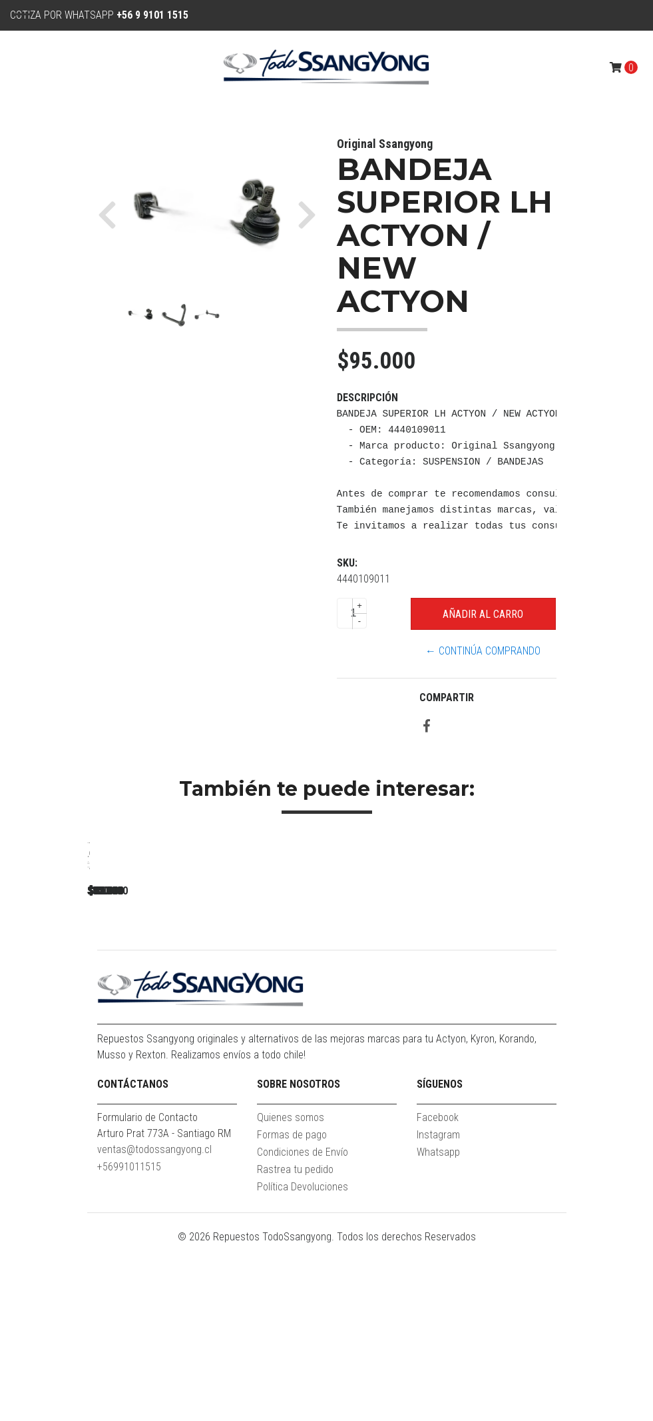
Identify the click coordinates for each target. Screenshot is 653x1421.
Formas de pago (292, 1310)
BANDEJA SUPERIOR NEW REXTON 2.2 (180, 1030)
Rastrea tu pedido (295, 1345)
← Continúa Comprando (483, 651)
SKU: (347, 563)
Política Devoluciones (302, 1362)
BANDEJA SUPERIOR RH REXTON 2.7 (367, 1030)
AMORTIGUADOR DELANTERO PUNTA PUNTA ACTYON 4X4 (553, 1036)
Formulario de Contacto (147, 1293)
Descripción (367, 397)
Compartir (446, 697)
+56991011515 (129, 1342)
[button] (112, 215)
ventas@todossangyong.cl (154, 1325)
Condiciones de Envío (302, 1328)
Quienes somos (290, 1293)
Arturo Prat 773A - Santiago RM (164, 1309)
